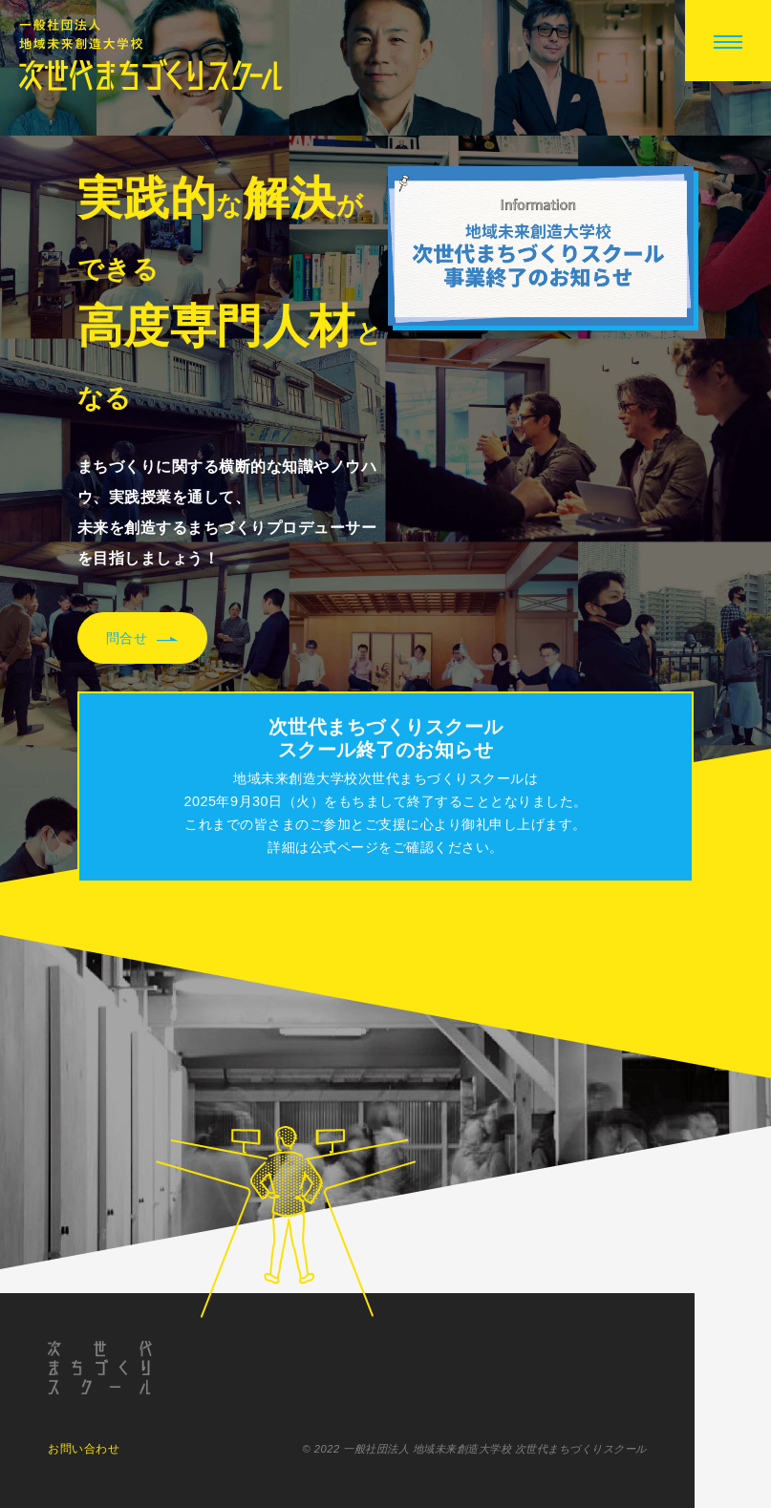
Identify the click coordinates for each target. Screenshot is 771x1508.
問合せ (142, 638)
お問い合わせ (83, 1448)
